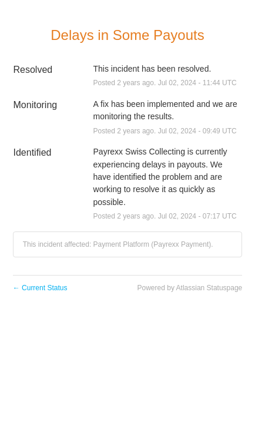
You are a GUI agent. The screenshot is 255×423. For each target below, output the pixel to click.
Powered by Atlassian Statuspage (190, 288)
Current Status (40, 288)
